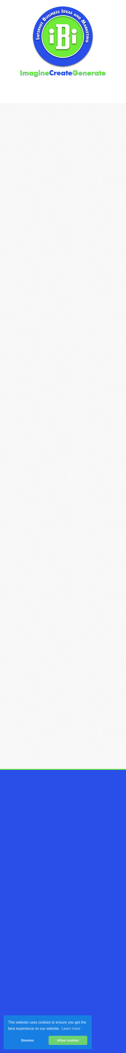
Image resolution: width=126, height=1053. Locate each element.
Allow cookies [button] (68, 1040)
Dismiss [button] (27, 1040)
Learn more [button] (71, 1028)
